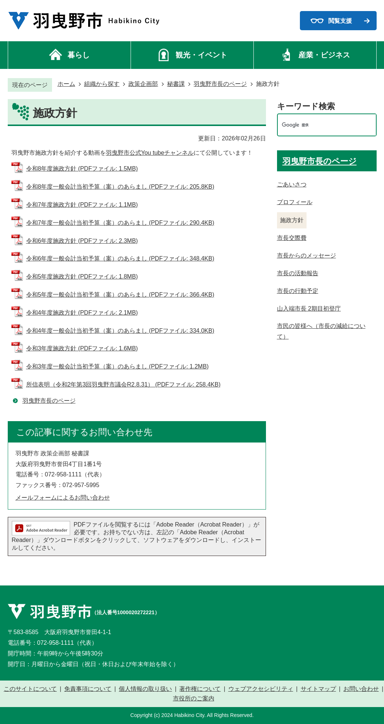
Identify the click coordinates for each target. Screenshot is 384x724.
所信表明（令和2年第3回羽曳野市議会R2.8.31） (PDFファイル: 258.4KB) (123, 384)
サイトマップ (318, 689)
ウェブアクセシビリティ (260, 689)
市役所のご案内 (193, 699)
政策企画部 (143, 84)
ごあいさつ (292, 184)
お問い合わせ (361, 689)
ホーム (66, 84)
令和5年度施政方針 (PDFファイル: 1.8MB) (82, 276)
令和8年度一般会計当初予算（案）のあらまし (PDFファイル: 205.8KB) (120, 186)
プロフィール (294, 202)
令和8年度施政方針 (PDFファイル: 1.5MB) (82, 168)
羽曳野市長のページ (220, 84)
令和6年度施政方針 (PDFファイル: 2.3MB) (82, 241)
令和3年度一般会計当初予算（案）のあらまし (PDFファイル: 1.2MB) (117, 366)
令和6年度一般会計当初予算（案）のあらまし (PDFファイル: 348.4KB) (120, 258)
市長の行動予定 (297, 291)
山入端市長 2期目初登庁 (309, 308)
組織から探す (102, 84)
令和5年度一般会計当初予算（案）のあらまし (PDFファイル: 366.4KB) (120, 294)
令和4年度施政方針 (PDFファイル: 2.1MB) (82, 312)
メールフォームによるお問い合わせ (62, 497)
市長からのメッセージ (306, 255)
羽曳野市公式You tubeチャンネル (150, 153)
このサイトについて (30, 689)
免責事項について (87, 689)
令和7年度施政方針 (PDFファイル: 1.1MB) (82, 205)
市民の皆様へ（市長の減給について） (321, 331)
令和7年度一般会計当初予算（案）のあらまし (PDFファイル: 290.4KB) (120, 223)
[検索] (319, 125)
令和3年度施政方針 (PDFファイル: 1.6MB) (82, 348)
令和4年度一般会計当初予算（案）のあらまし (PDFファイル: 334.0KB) (120, 331)
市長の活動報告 (297, 273)
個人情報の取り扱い (145, 689)
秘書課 (176, 84)
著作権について (200, 689)
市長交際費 (292, 238)
